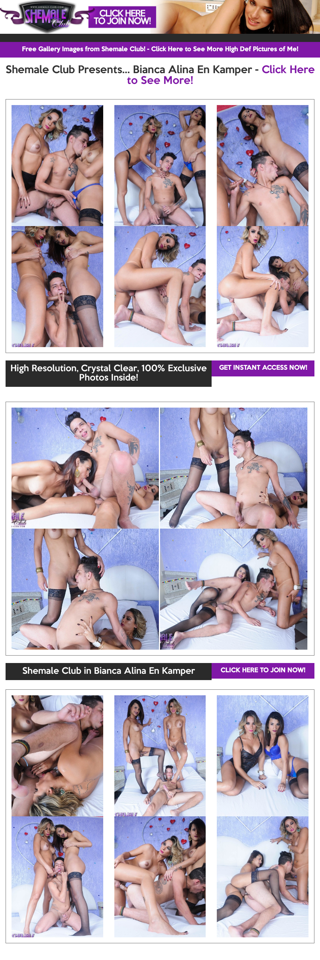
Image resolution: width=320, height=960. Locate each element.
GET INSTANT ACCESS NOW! (263, 368)
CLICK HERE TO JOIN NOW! (263, 670)
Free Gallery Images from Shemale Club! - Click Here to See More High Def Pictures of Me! (160, 49)
